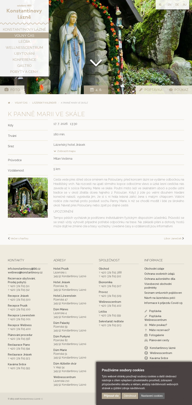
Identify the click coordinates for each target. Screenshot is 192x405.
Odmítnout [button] (130, 395)
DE (177, 4)
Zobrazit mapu (64, 151)
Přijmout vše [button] (111, 395)
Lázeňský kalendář (44, 102)
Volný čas (21, 102)
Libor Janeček (173, 238)
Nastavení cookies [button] (152, 395)
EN (169, 4)
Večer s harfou (19, 238)
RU (185, 4)
